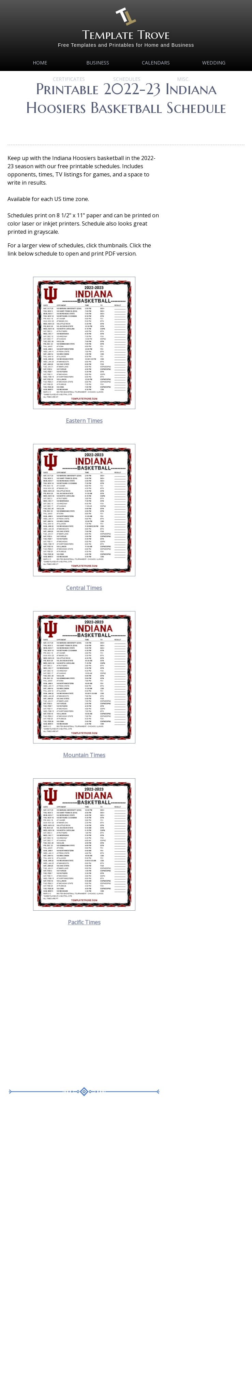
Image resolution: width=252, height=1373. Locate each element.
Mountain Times (84, 755)
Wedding (213, 62)
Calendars (156, 62)
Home (40, 62)
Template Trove (126, 34)
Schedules (126, 79)
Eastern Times (84, 420)
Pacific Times (84, 922)
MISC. (183, 79)
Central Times (84, 588)
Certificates (69, 79)
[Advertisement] (66, 1009)
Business (97, 62)
